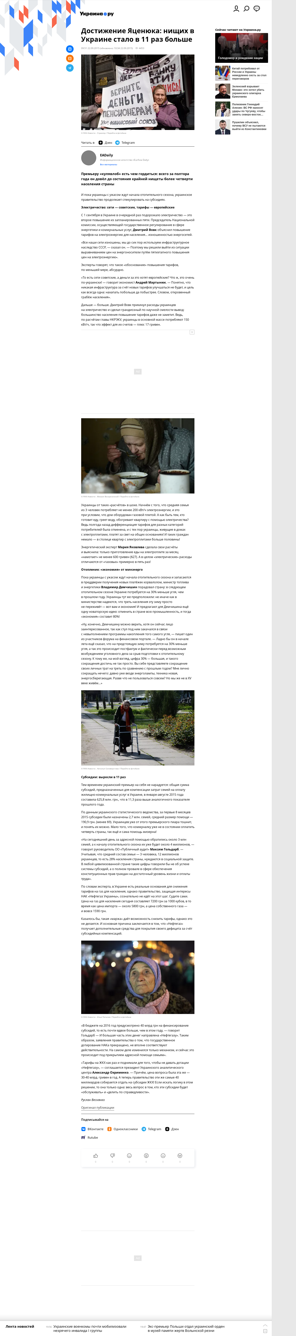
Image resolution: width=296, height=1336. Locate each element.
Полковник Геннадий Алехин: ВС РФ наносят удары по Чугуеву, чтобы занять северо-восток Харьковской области (248, 109)
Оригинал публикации (97, 1107)
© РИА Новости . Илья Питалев (95, 1017)
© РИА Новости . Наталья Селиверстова (100, 768)
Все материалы (108, 164)
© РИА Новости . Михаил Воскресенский (100, 496)
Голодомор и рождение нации (240, 58)
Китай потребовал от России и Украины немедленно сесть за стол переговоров (249, 73)
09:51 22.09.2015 (90, 48)
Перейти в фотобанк (116, 133)
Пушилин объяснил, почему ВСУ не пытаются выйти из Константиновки (249, 126)
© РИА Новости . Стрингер (93, 133)
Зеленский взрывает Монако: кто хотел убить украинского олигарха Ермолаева (248, 91)
